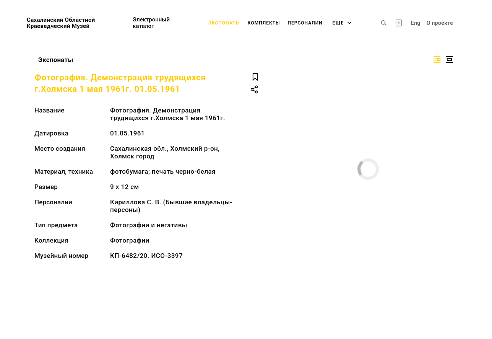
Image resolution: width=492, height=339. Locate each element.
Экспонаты (224, 23)
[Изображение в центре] (449, 59)
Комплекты (264, 23)
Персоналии (304, 23)
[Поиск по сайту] (384, 23)
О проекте (440, 23)
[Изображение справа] (437, 59)
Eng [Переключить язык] (416, 23)
